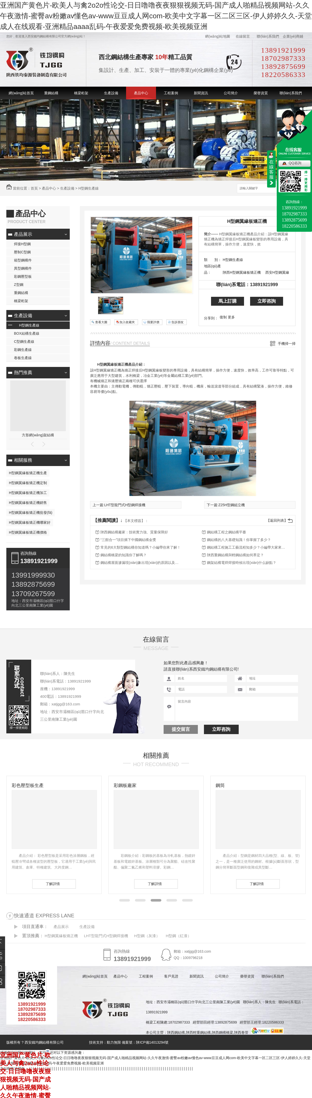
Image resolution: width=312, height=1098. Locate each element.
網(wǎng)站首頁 (21, 93)
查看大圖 (101, 322)
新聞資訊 (201, 93)
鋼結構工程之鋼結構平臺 (226, 532)
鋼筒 (220, 785)
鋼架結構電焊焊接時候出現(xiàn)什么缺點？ (241, 563)
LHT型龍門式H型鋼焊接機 (125, 505)
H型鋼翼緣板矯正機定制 (28, 483)
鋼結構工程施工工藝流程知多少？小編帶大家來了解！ (247, 547)
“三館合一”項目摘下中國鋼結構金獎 (128, 540)
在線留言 (243, 36)
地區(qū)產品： (212, 269)
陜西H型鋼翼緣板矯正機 (242, 272)
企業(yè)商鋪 (293, 36)
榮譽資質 (261, 93)
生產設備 (111, 93)
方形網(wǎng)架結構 (38, 435)
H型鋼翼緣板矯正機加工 (28, 493)
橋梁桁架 (81, 93)
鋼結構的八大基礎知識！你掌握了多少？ (239, 540)
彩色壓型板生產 (28, 785)
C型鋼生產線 (24, 341)
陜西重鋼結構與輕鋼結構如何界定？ (235, 555)
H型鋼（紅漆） (178, 936)
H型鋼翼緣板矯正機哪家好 (29, 522)
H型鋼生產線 (88, 188)
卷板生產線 (23, 358)
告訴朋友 (177, 322)
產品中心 (141, 93)
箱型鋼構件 (23, 260)
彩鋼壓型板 (23, 276)
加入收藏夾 (127, 322)
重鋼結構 (51, 93)
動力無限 (114, 1042)
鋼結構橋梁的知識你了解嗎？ (123, 555)
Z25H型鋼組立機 (231, 505)
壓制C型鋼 (22, 252)
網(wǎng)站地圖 (217, 36)
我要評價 (153, 322)
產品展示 (23, 234)
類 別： (212, 260)
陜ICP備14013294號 (152, 1042)
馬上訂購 (227, 301)
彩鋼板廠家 (125, 785)
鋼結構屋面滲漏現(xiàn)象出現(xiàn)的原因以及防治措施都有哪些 (141, 563)
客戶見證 (171, 976)
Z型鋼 (18, 285)
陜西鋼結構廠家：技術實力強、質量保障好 (134, 532)
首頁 (34, 188)
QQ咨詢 (295, 163)
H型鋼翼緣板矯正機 (247, 221)
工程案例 (171, 93)
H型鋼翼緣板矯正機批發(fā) (30, 513)
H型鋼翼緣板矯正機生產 (28, 473)
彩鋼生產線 (23, 350)
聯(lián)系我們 (268, 36)
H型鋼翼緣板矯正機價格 (28, 532)
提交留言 (181, 729)
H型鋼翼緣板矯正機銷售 (28, 503)
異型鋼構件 (23, 268)
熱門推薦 (23, 372)
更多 (231, 317)
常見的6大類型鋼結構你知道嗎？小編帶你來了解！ (140, 547)
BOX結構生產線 (26, 333)
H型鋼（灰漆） (147, 936)
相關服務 (23, 460)
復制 (223, 317)
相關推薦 (156, 755)
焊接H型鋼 (22, 244)
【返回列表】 (277, 520)
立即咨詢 (266, 301)
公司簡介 (231, 93)
